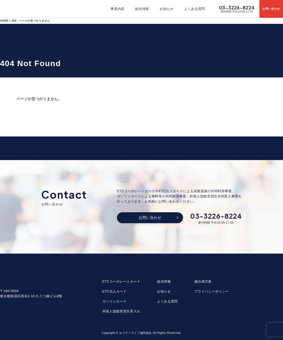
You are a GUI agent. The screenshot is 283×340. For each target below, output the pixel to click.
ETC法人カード (114, 291)
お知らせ (167, 9)
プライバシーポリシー (211, 291)
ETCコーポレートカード (121, 281)
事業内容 (118, 9)
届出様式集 (203, 281)
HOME (4, 20)
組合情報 (142, 9)
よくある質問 (194, 9)
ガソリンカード (114, 301)
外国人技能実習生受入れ (121, 311)
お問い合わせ (150, 218)
